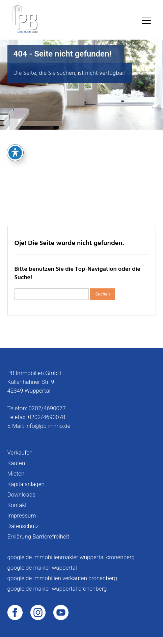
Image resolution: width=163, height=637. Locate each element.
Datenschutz (23, 526)
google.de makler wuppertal (42, 567)
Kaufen (16, 463)
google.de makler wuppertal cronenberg (57, 588)
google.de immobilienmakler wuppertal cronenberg (71, 557)
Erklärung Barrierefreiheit (38, 536)
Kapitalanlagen (26, 484)
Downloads (21, 494)
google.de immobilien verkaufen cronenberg (62, 578)
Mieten (16, 473)
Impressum (21, 515)
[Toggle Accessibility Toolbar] (15, 124)
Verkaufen (20, 452)
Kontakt (17, 505)
